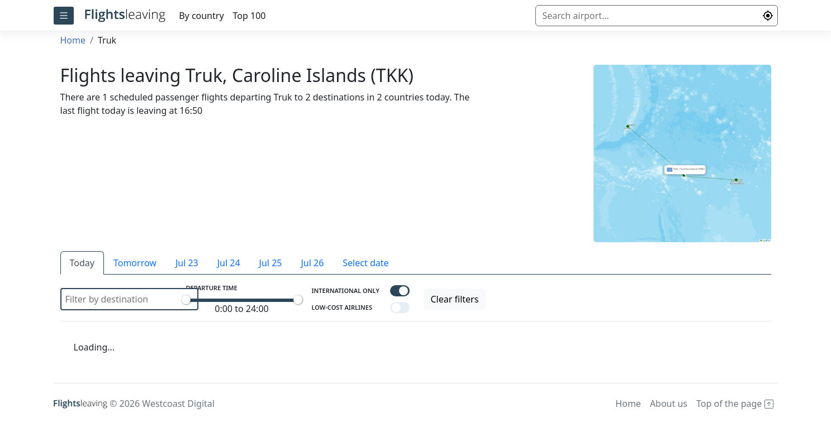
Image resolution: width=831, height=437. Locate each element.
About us (668, 403)
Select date (365, 263)
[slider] (186, 299)
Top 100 (249, 15)
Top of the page (734, 403)
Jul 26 (312, 263)
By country (201, 15)
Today (82, 263)
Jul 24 (228, 263)
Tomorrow (134, 263)
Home (73, 40)
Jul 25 (270, 263)
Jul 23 (186, 263)
